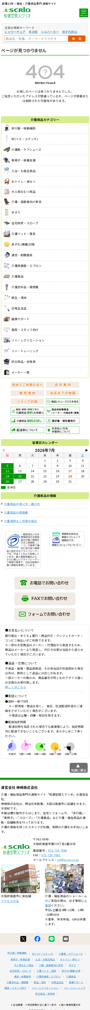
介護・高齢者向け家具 (51, 965)
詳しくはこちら (15, 687)
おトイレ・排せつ (70, 959)
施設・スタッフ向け (15, 988)
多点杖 (33, 32)
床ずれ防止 (69, 32)
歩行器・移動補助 (17, 952)
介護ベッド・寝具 (46, 970)
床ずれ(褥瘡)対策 (71, 970)
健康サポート (76, 982)
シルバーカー (50, 32)
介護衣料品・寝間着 (18, 982)
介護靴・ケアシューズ (71, 953)
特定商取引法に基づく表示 (41, 1004)
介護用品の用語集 (16, 512)
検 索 (77, 38)
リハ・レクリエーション (45, 988)
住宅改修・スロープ (20, 970)
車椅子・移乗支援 (20, 959)
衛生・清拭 (40, 982)
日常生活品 (57, 982)
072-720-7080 (57, 850)
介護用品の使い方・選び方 (22, 503)
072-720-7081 (50, 855)
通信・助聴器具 (22, 976)
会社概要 (18, 1004)
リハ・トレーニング (75, 988)
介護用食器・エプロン (48, 976)
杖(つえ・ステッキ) (42, 953)
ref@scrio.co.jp (68, 860)
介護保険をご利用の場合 (20, 521)
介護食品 (71, 976)
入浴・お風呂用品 (45, 959)
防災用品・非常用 (45, 993)
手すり (72, 965)
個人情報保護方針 (70, 1004)
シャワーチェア (15, 32)
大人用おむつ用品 (24, 965)
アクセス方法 (10, 901)
